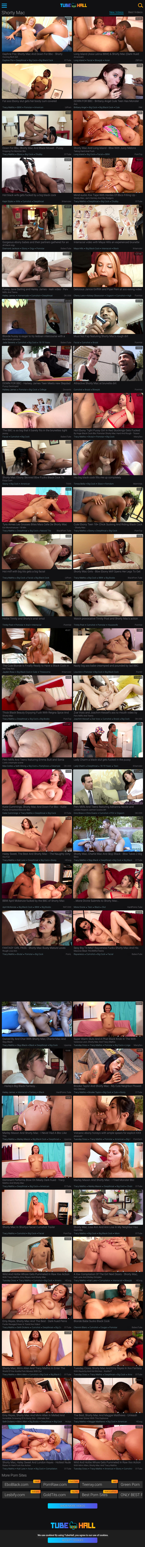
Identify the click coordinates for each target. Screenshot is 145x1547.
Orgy (32, 248)
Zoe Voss (96, 719)
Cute (117, 107)
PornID (139, 672)
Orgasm (110, 295)
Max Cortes (8, 766)
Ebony (20, 154)
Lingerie (129, 1045)
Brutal (95, 342)
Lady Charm (79, 766)
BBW (19, 107)
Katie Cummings (10, 813)
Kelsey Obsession (95, 295)
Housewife (112, 625)
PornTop (138, 154)
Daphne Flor (8, 60)
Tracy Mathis (8, 107)
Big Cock (32, 60)
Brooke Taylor (94, 1092)
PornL (68, 954)
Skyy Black (93, 860)
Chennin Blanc (81, 1327)
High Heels (132, 295)
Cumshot (27, 201)
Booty (53, 860)
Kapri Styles (8, 201)
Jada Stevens (9, 342)
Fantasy (33, 1092)
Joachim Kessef (82, 719)
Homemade (23, 295)
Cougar (103, 1327)
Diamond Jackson (11, 248)
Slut (104, 907)
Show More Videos (72, 1505)
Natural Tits (45, 530)
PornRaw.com (61, 1484)
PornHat (138, 295)
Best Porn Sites (99, 1494)
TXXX (68, 484)
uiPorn (68, 107)
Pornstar (27, 107)
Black (116, 248)
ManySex (138, 436)
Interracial (106, 248)
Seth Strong (21, 766)
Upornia (67, 1045)
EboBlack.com (22, 1484)
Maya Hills (79, 248)
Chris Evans (92, 813)
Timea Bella (79, 484)
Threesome (44, 672)
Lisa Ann (78, 672)
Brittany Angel (80, 107)
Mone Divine (80, 907)
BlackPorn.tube (64, 530)
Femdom (109, 484)
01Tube (67, 60)
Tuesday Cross (81, 1045)
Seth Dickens (23, 1327)
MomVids (137, 484)
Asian (107, 60)
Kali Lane (21, 860)
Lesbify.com (22, 1494)
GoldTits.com (61, 1494)
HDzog (68, 860)
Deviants (67, 389)
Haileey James (9, 389)
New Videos (116, 12)
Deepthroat (21, 60)
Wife (18, 201)
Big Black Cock (46, 60)
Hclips (68, 1421)
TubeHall (73, 5)
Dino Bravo (79, 813)
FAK (140, 107)
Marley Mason (24, 1139)
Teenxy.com (99, 1484)
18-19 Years (44, 342)
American (38, 107)
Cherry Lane (79, 295)
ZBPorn (138, 60)
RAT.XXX (67, 907)
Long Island (79, 60)
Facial (89, 60)
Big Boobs (110, 578)
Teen (115, 766)
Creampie (55, 766)
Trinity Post (8, 625)
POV (112, 813)
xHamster (66, 201)
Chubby (38, 154)
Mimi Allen (22, 1374)
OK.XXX (67, 295)
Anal (27, 625)
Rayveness (79, 954)
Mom (117, 1233)
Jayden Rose (8, 672)
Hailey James (9, 295)
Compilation (105, 1280)
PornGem (137, 1139)
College (42, 389)
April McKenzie (9, 907)
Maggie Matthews (97, 1421)
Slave (100, 484)
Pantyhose (44, 766)
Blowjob (98, 60)
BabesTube (66, 248)
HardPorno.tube (134, 907)
